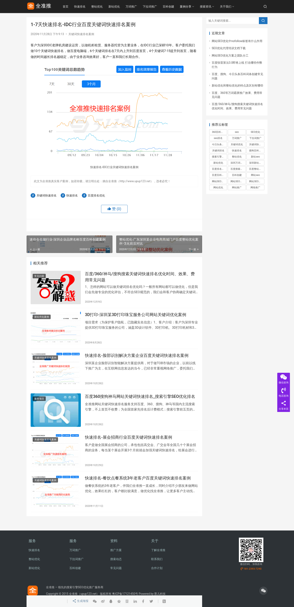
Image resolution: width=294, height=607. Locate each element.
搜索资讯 (211, 6)
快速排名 (85, 6)
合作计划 (157, 568)
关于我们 (231, 6)
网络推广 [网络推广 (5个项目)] (255, 187)
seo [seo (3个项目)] (237, 132)
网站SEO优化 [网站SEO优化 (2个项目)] (219, 181)
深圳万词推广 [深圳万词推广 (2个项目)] (238, 162)
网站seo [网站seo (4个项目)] (255, 175)
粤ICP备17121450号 (125, 593)
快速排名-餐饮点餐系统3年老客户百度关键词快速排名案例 (138, 483)
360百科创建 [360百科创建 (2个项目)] (219, 132)
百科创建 (174, 6)
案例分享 (191, 6)
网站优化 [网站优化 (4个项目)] (218, 187)
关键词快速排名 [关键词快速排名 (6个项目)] (256, 144)
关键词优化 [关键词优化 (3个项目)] (237, 144)
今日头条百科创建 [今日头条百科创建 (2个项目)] (219, 144)
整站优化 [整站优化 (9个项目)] (237, 156)
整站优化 (102, 6)
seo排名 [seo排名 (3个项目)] (218, 138)
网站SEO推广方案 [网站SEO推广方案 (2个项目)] (256, 181)
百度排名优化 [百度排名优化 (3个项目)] (219, 169)
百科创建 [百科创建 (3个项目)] (237, 175)
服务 (32, 541)
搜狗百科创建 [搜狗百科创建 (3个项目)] (256, 150)
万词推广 (137, 6)
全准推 (73, 593)
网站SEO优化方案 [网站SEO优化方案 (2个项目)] (238, 181)
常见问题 (39, 276)
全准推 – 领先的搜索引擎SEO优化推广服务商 (74, 587)
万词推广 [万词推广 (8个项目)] (237, 138)
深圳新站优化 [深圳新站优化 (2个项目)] (256, 162)
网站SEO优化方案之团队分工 (230, 55)
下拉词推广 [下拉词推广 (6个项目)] (255, 138)
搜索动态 (116, 559)
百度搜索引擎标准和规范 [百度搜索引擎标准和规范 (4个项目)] (238, 169)
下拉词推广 (155, 6)
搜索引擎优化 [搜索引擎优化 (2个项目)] (219, 156)
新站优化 (119, 6)
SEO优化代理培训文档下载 (229, 48)
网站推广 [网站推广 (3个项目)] (237, 187)
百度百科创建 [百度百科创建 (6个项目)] (219, 175)
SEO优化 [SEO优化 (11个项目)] (255, 132)
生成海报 (80, 601)
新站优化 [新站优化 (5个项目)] (218, 162)
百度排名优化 (96, 195)
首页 (71, 6)
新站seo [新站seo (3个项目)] (255, 156)
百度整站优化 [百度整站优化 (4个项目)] (256, 169)
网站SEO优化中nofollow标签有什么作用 (237, 41)
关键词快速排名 (47, 195)
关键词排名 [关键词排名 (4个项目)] (218, 150)
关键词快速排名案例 (81, 34)
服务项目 (39, 402)
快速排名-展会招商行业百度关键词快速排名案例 (128, 441)
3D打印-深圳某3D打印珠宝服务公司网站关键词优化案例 (135, 316)
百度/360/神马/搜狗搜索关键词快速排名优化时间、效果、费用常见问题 (140, 277)
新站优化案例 (41, 318)
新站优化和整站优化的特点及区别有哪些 (237, 85)
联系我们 (157, 559)
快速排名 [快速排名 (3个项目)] (237, 150)
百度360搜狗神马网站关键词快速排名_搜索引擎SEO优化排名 (140, 399)
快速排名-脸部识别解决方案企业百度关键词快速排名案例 (136, 357)
